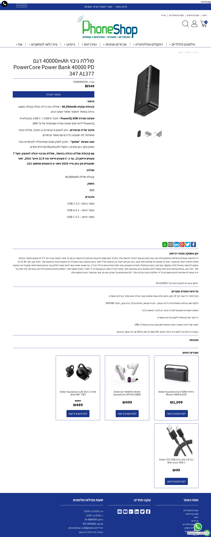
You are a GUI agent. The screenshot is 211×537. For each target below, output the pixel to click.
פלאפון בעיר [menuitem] (193, 476)
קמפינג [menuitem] (195, 469)
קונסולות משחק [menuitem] (191, 458)
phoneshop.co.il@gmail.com (83, 458)
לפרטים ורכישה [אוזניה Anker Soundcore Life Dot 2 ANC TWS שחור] (81, 412)
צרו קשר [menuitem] (194, 479)
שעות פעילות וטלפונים (88, 431)
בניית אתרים (92, 535)
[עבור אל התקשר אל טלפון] (4, 4)
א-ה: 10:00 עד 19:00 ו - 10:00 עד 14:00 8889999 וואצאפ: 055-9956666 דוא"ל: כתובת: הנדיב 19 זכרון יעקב (86, 453)
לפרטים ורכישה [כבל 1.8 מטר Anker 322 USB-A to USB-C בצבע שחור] (34, 412)
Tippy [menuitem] (195, 486)
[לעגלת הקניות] (203, 23)
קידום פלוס (101, 535)
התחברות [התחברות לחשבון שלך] (21, 5)
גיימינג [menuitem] (69, 44)
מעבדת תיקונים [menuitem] (191, 462)
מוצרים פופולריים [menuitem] (176, 15)
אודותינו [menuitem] (195, 483)
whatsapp (206, 1)
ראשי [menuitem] (205, 15)
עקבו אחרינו (142, 431)
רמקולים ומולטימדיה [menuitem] (148, 44)
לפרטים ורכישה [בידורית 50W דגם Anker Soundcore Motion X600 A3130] (177, 412)
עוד (163, 15)
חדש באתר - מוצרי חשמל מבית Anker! (105, 6)
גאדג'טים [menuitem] (89, 44)
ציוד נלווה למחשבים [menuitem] (43, 44)
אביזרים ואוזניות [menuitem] (115, 44)
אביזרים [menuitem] (195, 451)
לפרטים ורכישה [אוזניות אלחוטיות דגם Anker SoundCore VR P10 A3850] (129, 412)
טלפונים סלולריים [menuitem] (182, 44)
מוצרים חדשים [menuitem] (193, 15)
